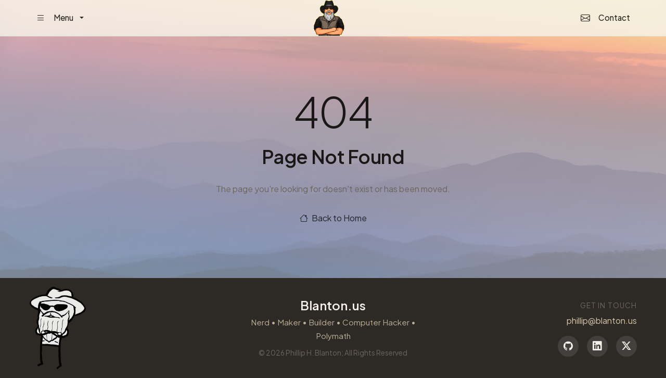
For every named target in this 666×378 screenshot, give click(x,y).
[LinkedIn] (597, 346)
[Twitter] (626, 346)
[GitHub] (568, 346)
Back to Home (333, 217)
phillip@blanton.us (602, 320)
